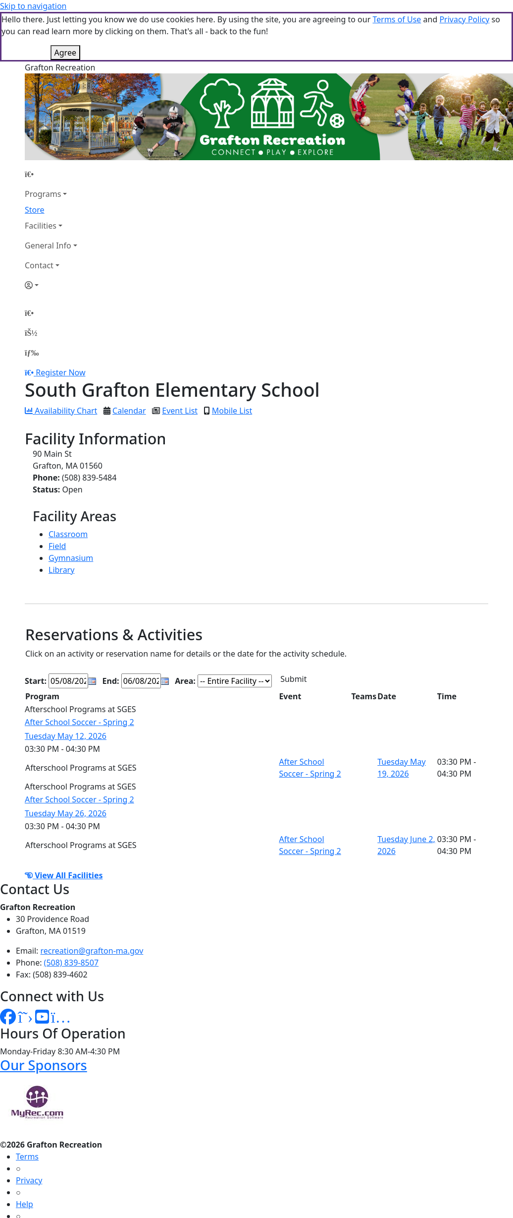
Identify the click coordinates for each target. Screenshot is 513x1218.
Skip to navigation (33, 5)
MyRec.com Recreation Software (105, 1198)
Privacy (29, 1130)
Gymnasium (71, 508)
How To (29, 1178)
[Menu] (32, 303)
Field (57, 496)
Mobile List (232, 361)
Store (35, 160)
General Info (48, 195)
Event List (180, 361)
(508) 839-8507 (71, 913)
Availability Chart (61, 361)
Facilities (40, 176)
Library (61, 520)
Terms (27, 1106)
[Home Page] (51, 124)
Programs (43, 144)
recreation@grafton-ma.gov (92, 901)
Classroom (68, 484)
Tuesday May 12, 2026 (65, 686)
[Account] (51, 235)
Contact (39, 215)
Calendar (129, 361)
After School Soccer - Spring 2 (79, 672)
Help (24, 1154)
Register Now (60, 322)
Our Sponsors (43, 1015)
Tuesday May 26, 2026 (65, 763)
